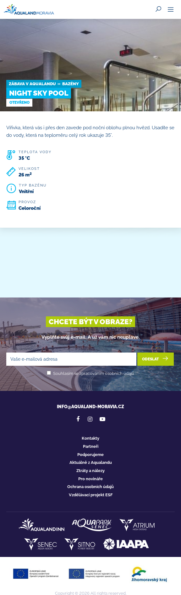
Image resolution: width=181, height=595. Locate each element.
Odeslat (155, 358)
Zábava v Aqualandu (32, 83)
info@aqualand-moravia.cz (90, 406)
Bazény (70, 83)
